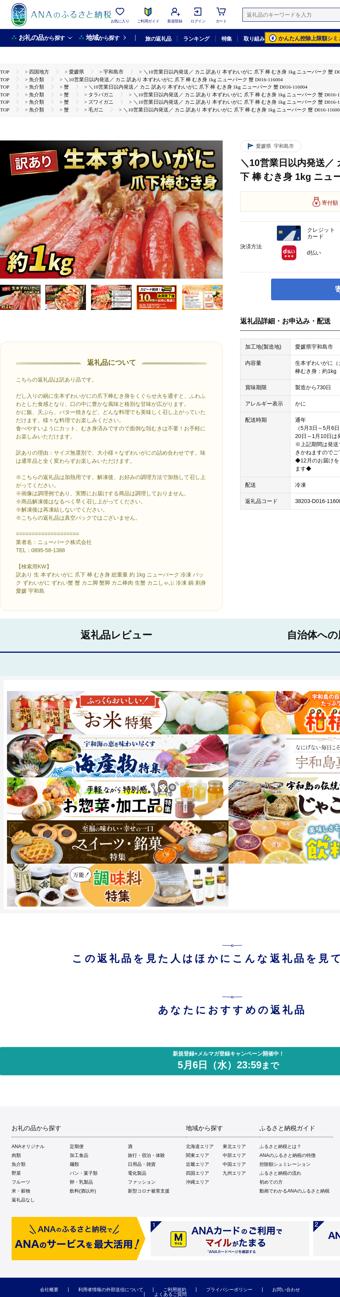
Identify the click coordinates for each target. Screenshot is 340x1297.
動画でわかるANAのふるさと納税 (294, 1191)
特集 (227, 39)
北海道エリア (200, 1146)
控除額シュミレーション (285, 1164)
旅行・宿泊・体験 (146, 1155)
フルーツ (21, 1182)
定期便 (77, 1146)
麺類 (74, 1164)
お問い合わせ (286, 1289)
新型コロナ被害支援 (149, 1191)
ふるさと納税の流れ (280, 1173)
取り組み (254, 39)
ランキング (196, 39)
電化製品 (137, 1173)
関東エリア (197, 1155)
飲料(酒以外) (83, 1191)
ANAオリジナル (28, 1146)
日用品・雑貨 (142, 1164)
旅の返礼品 (158, 39)
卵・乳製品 (81, 1182)
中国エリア (234, 1164)
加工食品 (79, 1155)
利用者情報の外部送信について (110, 1289)
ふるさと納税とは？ (280, 1146)
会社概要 (49, 1289)
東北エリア (234, 1146)
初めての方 (271, 1182)
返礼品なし (23, 1200)
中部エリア (234, 1155)
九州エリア (234, 1173)
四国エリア (197, 1173)
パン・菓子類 (84, 1173)
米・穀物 (21, 1191)
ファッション (142, 1182)
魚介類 (19, 1164)
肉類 (16, 1155)
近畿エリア (197, 1164)
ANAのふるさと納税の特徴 (287, 1155)
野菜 (16, 1173)
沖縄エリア (197, 1182)
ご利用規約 (174, 1289)
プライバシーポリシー (229, 1289)
